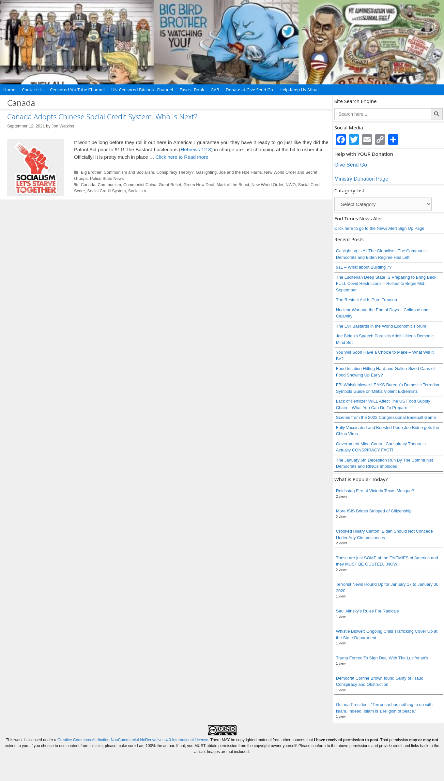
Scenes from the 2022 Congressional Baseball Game (386, 417)
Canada (88, 184)
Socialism (137, 190)
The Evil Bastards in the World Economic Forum (381, 326)
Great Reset (170, 184)
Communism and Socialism (129, 172)
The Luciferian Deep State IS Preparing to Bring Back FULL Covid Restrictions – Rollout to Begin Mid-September (386, 283)
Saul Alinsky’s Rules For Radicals (367, 611)
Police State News (107, 178)
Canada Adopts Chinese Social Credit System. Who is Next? (102, 116)
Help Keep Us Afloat (299, 90)
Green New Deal (198, 184)
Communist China (139, 184)
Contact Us (32, 90)
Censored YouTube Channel (77, 90)
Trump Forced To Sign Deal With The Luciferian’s (382, 658)
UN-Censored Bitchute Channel (142, 90)
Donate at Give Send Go (249, 90)
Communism (109, 184)
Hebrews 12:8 (196, 149)
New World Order (267, 184)
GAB (215, 90)
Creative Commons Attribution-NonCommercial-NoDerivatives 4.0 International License (132, 740)
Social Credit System (106, 190)
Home (9, 90)
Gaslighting (206, 172)
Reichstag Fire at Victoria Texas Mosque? (375, 490)
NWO (290, 184)
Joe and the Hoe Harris (240, 172)
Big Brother (91, 172)
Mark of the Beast (233, 184)
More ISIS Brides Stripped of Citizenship (374, 510)
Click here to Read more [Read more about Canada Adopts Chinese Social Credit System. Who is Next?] (182, 157)
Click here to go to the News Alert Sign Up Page (379, 228)
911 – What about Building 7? (364, 267)
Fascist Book (191, 90)
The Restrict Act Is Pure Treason (366, 299)
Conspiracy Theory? (174, 172)
